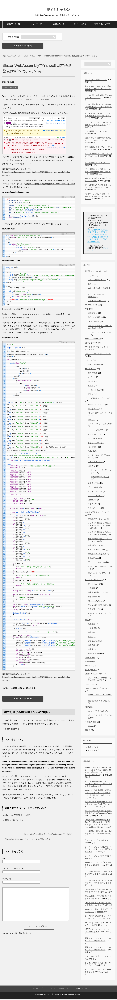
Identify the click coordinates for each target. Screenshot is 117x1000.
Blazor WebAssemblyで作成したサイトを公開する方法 (28, 840)
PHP (87, 708)
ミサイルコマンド (95, 492)
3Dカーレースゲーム (96, 563)
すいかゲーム (93, 410)
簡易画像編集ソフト (96, 593)
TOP (11, 57)
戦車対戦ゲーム (94, 546)
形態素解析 (92, 597)
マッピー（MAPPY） (96, 431)
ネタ (87, 310)
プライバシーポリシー (103, 25)
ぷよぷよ (91, 467)
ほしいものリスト (81, 25)
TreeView (89, 662)
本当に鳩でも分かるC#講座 (99, 289)
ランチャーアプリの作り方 (96, 841)
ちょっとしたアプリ (93, 580)
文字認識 (91, 589)
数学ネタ (88, 666)
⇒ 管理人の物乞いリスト (14, 821)
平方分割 (91, 633)
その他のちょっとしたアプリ (100, 614)
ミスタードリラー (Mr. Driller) (100, 425)
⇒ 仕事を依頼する (10, 730)
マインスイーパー (95, 435)
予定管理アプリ (94, 610)
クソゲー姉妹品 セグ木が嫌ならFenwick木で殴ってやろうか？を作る (98, 107)
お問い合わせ (58, 25)
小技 (87, 621)
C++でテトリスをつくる (101, 333)
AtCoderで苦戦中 (95, 318)
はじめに (91, 276)
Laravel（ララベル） (96, 712)
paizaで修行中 (94, 322)
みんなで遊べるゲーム (97, 280)
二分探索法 (92, 629)
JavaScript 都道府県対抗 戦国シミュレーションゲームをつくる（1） (98, 793)
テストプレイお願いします (96, 80)
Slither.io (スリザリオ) (97, 405)
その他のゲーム (94, 509)
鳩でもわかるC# (58, 9)
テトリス (88, 361)
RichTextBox (90, 658)
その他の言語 (90, 723)
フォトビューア (94, 585)
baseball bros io (103, 834)
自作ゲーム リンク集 (23, 46)
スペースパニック (95, 462)
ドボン (90, 395)
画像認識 (91, 625)
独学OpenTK (90, 670)
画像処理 (91, 646)
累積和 (90, 637)
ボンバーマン (93, 439)
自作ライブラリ (91, 344)
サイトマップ (36, 25)
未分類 (88, 731)
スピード (91, 378)
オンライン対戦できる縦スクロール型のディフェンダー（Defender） (100, 526)
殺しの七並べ (96, 391)
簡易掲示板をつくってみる (99, 702)
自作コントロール (92, 339)
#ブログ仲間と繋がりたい (98, 235)
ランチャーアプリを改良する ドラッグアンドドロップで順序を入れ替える (98, 850)
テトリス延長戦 (94, 365)
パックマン (92, 448)
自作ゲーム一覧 (13, 25)
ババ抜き (91, 382)
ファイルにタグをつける (98, 606)
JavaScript (89, 685)
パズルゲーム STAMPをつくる (97, 163)
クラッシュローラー (96, 444)
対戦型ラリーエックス (97, 555)
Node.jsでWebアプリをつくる (97, 689)
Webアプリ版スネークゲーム (100, 695)
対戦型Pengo (93, 559)
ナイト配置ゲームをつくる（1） (98, 132)
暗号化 (90, 650)
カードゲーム (90, 369)
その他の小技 (93, 654)
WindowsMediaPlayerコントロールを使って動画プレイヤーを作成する (98, 784)
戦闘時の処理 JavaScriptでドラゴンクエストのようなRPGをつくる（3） (98, 805)
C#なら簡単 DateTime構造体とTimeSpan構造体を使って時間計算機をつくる (98, 823)
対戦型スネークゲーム (97, 520)
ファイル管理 (93, 642)
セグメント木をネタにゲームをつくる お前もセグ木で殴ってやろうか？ (98, 116)
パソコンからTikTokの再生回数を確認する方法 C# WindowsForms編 (98, 814)
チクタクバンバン (95, 496)
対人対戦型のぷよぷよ (100, 478)
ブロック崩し (93, 488)
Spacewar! (92, 501)
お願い (90, 285)
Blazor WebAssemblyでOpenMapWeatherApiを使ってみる (48, 835)
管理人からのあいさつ (94, 272)
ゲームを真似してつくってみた (98, 399)
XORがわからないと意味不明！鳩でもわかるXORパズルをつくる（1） (98, 197)
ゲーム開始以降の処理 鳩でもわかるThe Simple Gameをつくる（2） (98, 172)
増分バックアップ (95, 602)
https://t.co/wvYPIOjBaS (97, 231)
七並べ (90, 386)
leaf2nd (100, 913)
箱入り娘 (91, 420)
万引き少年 (92, 505)
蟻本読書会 (92, 314)
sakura (94, 787)
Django (91, 727)
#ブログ (104, 233)
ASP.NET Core (91, 306)
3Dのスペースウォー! (96, 550)
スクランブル (93, 484)
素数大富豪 (92, 374)
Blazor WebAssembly (10, 88)
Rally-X (91, 452)
